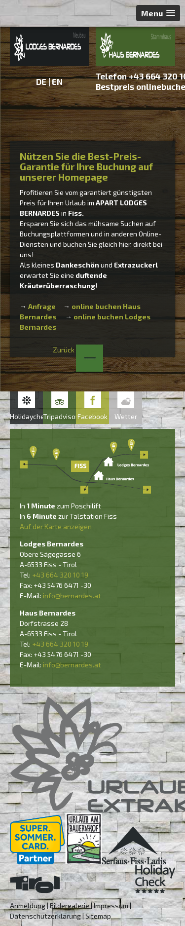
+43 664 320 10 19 (60, 575)
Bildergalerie (69, 905)
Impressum (111, 905)
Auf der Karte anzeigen (56, 526)
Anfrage (42, 306)
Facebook (92, 416)
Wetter (125, 416)
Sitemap (98, 916)
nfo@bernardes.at (72, 595)
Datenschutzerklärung (45, 916)
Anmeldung (27, 905)
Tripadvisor (59, 416)
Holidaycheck (26, 416)
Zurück (78, 350)
